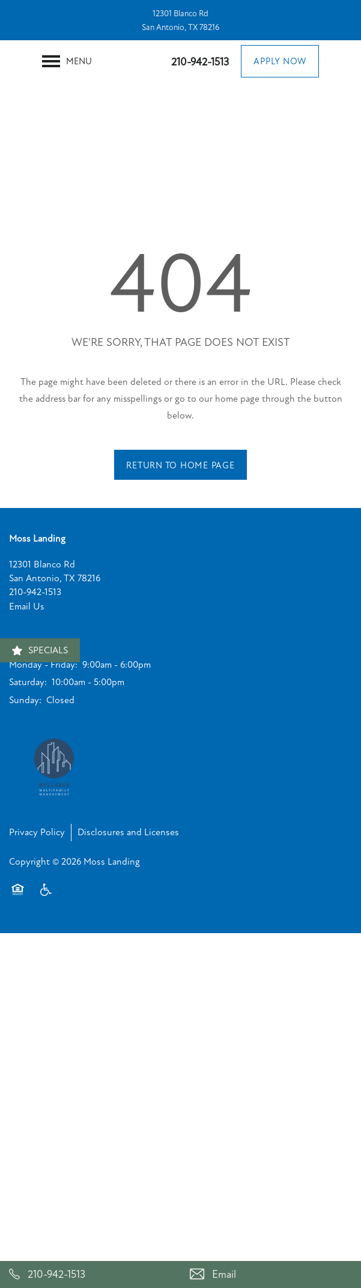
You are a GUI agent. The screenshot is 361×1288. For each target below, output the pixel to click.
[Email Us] (271, 1274)
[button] (280, 61)
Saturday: (28, 682)
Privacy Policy (37, 832)
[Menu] (67, 61)
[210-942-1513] (90, 1274)
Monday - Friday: (43, 665)
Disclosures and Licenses (128, 832)
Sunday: (25, 700)
